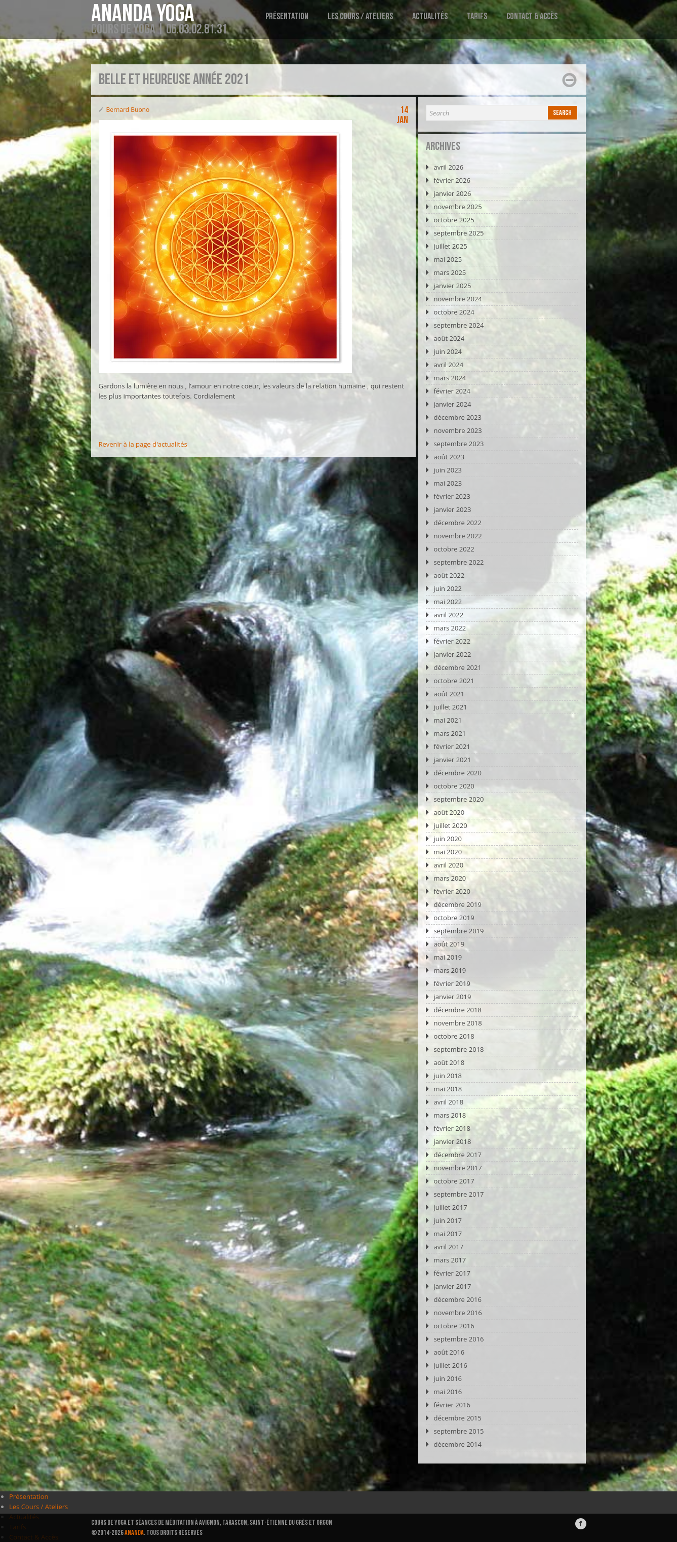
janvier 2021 (452, 759)
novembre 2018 (457, 1022)
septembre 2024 (458, 325)
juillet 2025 (450, 246)
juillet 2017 (450, 1207)
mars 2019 (449, 970)
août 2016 (448, 1352)
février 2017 (451, 1273)
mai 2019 (447, 957)
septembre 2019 (458, 930)
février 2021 (451, 746)
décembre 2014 (457, 1444)
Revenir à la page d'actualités (143, 444)
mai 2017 (447, 1233)
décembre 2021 (457, 667)
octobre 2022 (453, 548)
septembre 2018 (458, 1049)
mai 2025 (447, 259)
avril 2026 (448, 167)
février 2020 (451, 891)
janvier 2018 (452, 1141)
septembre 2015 (458, 1431)
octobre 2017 (453, 1180)
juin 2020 (447, 838)
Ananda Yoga (142, 14)
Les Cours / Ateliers (360, 16)
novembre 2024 (457, 298)
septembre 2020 (458, 799)
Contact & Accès (531, 16)
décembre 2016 (457, 1299)
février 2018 (451, 1128)
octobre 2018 (453, 1036)
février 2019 (451, 983)
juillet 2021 (450, 706)
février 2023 (451, 496)
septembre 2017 (458, 1194)
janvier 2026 (452, 193)
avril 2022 (448, 614)
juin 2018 (447, 1075)
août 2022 (448, 575)
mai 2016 (447, 1391)
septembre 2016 (458, 1338)
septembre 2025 (458, 233)
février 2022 (451, 641)
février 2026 (451, 180)
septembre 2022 (458, 562)
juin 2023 (447, 470)
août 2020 (448, 812)
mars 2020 (449, 878)
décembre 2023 (457, 417)
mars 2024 (449, 377)
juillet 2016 (450, 1365)
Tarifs (477, 16)
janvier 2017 (452, 1286)
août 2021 (448, 693)
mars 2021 (449, 733)
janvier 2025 (452, 285)
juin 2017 (447, 1220)
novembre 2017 (457, 1167)
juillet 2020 (450, 825)
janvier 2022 (452, 654)
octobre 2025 (453, 219)
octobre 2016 (453, 1325)
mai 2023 (447, 483)
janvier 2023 (452, 509)
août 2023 (448, 456)
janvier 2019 (452, 996)
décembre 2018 (457, 1009)
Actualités (430, 16)
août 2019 (448, 943)
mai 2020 (447, 851)
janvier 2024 (452, 404)
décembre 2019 (457, 904)
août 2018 (448, 1062)
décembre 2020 (457, 772)
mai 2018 (447, 1088)
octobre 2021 (453, 680)
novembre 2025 (457, 206)
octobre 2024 (453, 312)
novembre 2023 (457, 430)
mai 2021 (447, 720)
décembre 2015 (457, 1417)
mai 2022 (447, 601)
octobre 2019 (453, 917)
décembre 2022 (457, 522)
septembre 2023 (458, 443)
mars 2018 (449, 1115)
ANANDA (134, 1532)
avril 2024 (448, 364)
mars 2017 (449, 1259)
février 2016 (451, 1404)
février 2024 (451, 391)
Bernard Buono (128, 109)
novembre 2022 (457, 535)
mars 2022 (449, 627)
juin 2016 (447, 1378)
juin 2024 (447, 351)
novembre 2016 (457, 1312)
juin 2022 (447, 588)
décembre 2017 (457, 1154)
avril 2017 (448, 1246)
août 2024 (448, 338)
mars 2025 (449, 272)
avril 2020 (448, 864)
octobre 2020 (453, 785)
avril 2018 (448, 1101)
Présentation (286, 16)
